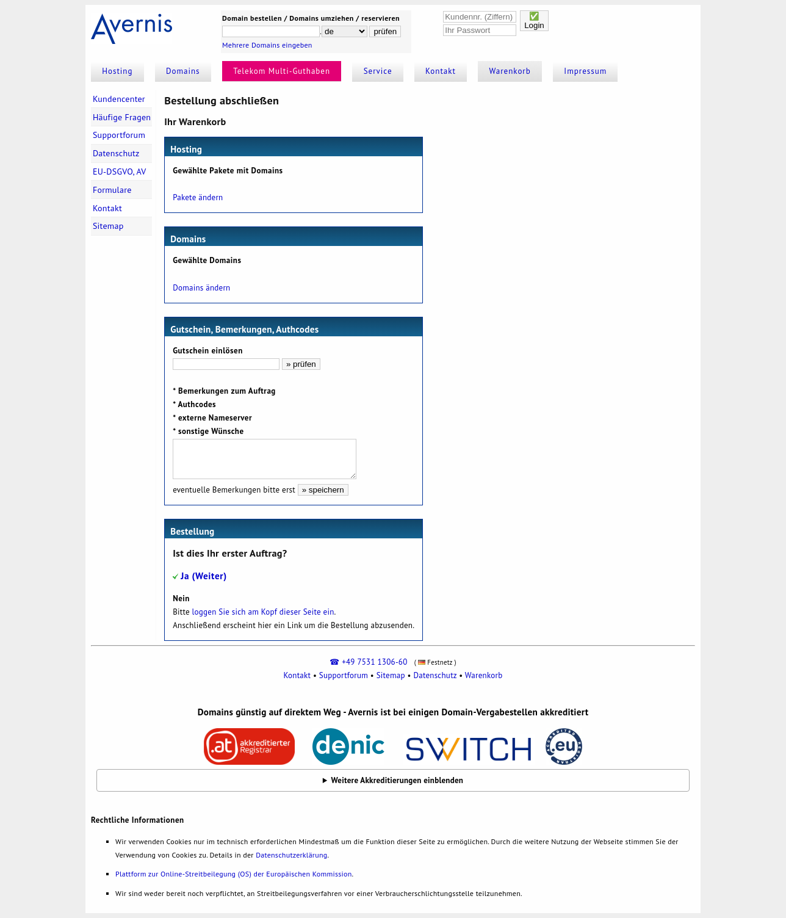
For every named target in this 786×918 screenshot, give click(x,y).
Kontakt (440, 71)
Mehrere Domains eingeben (267, 44)
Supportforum (119, 134)
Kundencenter (119, 98)
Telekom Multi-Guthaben (281, 71)
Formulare (112, 189)
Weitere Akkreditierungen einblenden (397, 780)
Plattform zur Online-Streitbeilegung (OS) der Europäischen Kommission (233, 873)
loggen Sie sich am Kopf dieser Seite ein (263, 612)
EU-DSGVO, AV (119, 171)
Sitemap (108, 225)
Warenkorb (510, 71)
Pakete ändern (198, 197)
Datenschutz (116, 153)
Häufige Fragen (122, 117)
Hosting (117, 71)
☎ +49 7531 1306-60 (368, 662)
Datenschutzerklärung (291, 854)
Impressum (585, 71)
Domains (183, 71)
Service (378, 71)
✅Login (534, 21)
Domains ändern (201, 288)
